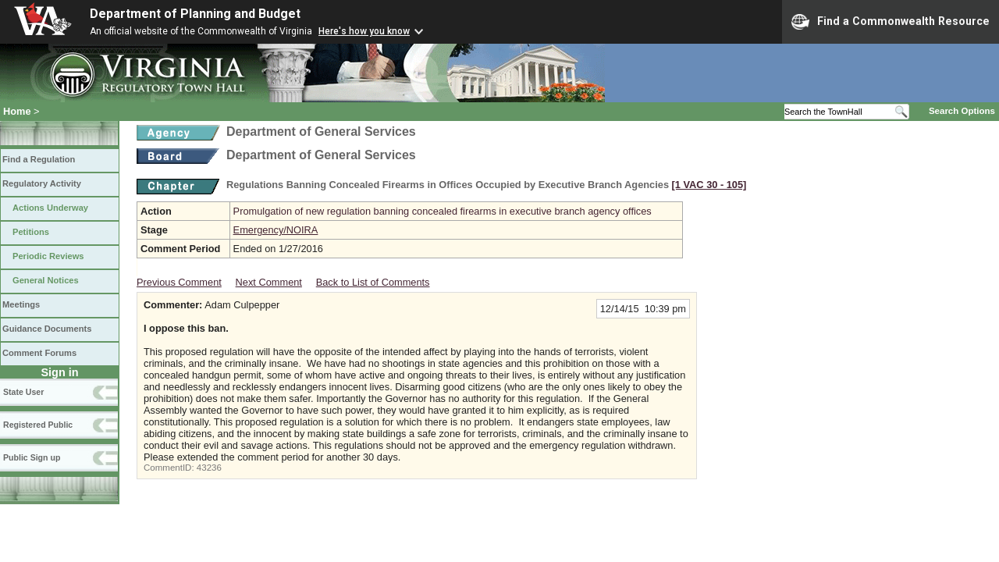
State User (23, 392)
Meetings (21, 304)
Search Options (962, 111)
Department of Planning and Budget (195, 13)
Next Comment (269, 282)
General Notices (45, 280)
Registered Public (38, 424)
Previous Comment (179, 282)
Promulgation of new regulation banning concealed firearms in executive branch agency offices (442, 211)
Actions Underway (50, 207)
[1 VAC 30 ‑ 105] (709, 184)
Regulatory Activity (41, 183)
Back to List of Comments (373, 282)
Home (17, 111)
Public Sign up (31, 457)
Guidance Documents (46, 328)
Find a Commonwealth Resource (890, 22)
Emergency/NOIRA (275, 230)
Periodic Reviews (48, 256)
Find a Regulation (38, 159)
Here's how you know (364, 31)
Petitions (30, 232)
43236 (209, 467)
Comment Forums (39, 352)
